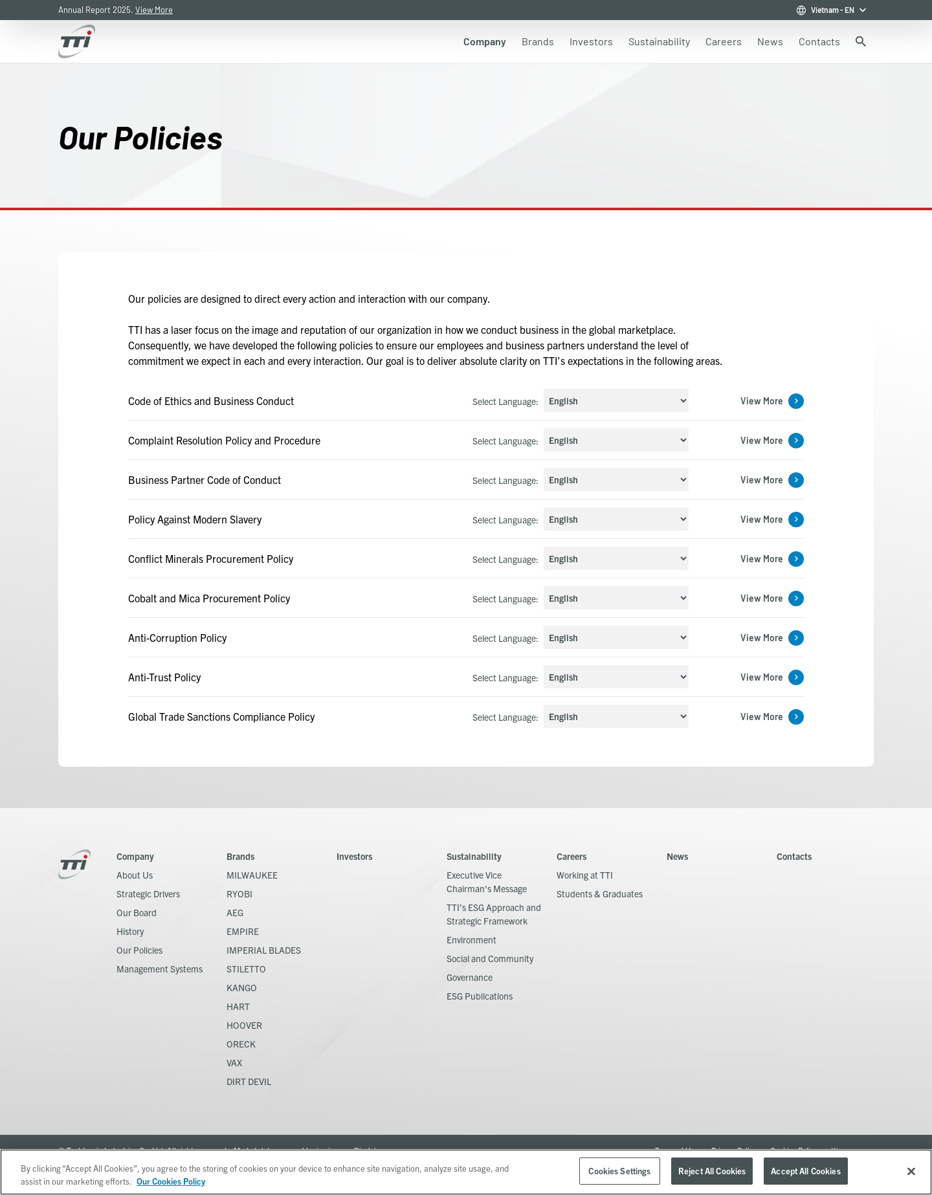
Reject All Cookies (712, 1170)
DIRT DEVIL (249, 1081)
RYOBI (239, 893)
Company (135, 856)
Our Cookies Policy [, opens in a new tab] (171, 1181)
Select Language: (505, 401)
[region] (466, 1172)
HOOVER (244, 1025)
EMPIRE (243, 931)
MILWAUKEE (252, 875)
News (677, 856)
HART (238, 1006)
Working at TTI (585, 875)
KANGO (242, 987)
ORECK (241, 1043)
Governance (470, 977)
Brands (240, 856)
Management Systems (159, 968)
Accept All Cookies (805, 1170)
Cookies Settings (619, 1170)
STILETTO (246, 968)
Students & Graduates (600, 893)
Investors (354, 856)
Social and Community (490, 958)
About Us (134, 875)
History (130, 931)
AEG (235, 912)
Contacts (794, 856)
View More (154, 10)
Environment (471, 939)
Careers (571, 856)
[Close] (911, 1171)
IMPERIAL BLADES (264, 950)
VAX (234, 1062)
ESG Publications (480, 996)
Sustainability (474, 856)
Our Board (136, 912)
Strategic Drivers (148, 893)
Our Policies (139, 950)
